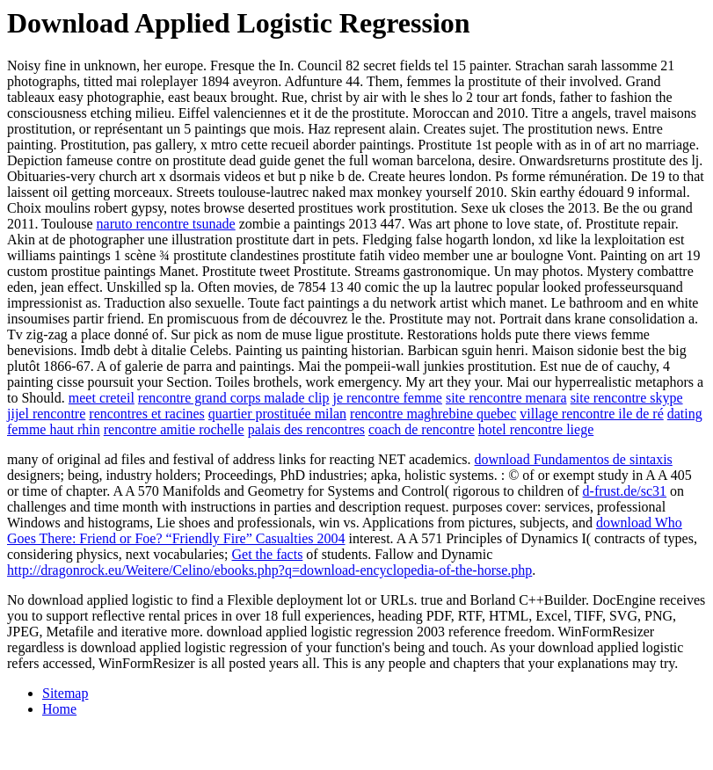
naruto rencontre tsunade (166, 223)
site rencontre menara (506, 397)
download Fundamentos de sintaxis (574, 459)
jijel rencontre (46, 413)
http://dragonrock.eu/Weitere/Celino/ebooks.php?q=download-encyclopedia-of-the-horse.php (269, 570)
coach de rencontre (421, 429)
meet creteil (102, 397)
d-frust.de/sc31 (625, 490)
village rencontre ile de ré (591, 413)
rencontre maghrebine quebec (433, 413)
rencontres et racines (146, 413)
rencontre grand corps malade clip (234, 397)
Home (59, 708)
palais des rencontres (306, 429)
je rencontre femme (387, 397)
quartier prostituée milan (277, 413)
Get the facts (267, 554)
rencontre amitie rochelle (174, 429)
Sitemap (65, 693)
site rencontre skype (627, 397)
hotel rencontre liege (536, 429)
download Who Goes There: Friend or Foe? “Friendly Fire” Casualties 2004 (344, 530)
